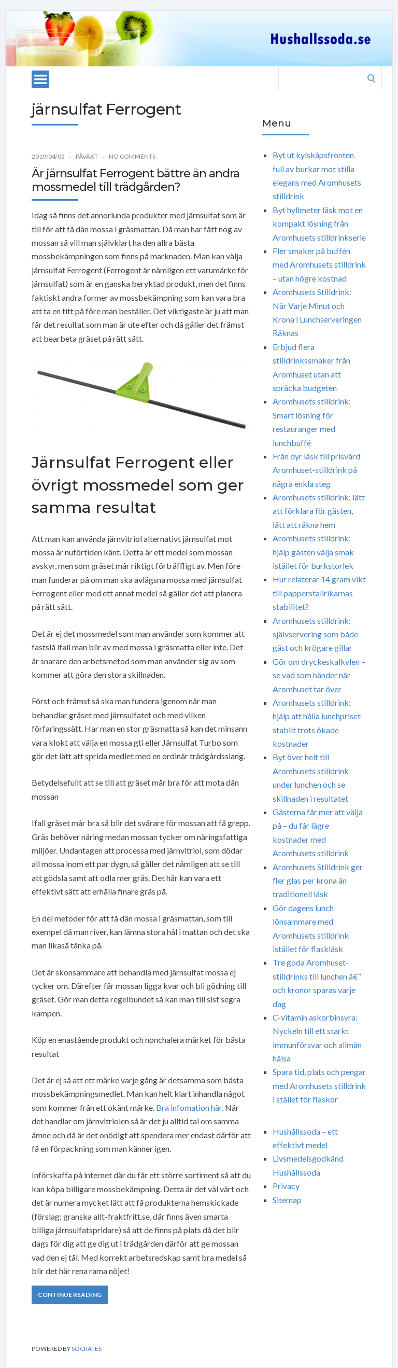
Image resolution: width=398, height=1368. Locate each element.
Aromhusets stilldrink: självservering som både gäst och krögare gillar (315, 634)
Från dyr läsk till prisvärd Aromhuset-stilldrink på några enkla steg (316, 469)
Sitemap (287, 1200)
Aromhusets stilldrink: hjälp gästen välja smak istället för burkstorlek (313, 551)
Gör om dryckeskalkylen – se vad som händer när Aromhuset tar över (319, 675)
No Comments (132, 156)
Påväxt (87, 156)
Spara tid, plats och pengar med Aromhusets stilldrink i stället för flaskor (319, 1085)
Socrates (87, 1348)
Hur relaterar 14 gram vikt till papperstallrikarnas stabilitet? (319, 592)
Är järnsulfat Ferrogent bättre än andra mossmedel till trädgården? (135, 180)
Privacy (286, 1186)
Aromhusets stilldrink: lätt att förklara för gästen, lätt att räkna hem (319, 510)
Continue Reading (70, 1295)
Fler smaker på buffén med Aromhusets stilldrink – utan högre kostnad (319, 264)
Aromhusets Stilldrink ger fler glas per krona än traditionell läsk (318, 880)
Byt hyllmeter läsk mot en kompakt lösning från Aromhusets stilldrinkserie (319, 223)
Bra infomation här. (189, 1107)
